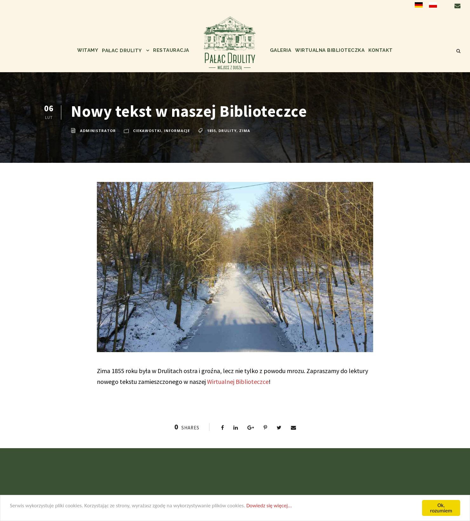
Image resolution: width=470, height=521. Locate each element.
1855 (211, 130)
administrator (98, 130)
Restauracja (171, 50)
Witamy (87, 50)
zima (244, 130)
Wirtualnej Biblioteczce (238, 382)
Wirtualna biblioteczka (330, 50)
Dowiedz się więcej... (269, 505)
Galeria (281, 50)
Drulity (227, 130)
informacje (177, 130)
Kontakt (380, 50)
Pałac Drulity (122, 50)
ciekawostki (147, 130)
